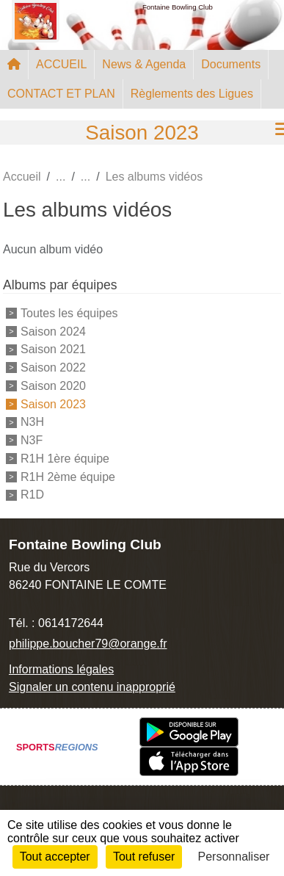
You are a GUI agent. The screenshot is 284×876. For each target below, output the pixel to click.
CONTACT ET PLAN (61, 93)
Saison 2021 (53, 349)
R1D (32, 494)
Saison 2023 (53, 403)
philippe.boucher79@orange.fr (88, 643)
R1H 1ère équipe (65, 458)
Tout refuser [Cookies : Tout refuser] (144, 856)
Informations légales (61, 669)
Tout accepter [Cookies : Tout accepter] (55, 856)
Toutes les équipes (69, 313)
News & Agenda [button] (144, 64)
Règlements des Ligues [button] (192, 93)
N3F (32, 440)
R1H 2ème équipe (68, 476)
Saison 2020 (53, 386)
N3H (32, 422)
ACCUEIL (61, 64)
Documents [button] (231, 64)
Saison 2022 (53, 367)
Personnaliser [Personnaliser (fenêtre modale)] (234, 856)
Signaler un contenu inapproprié (92, 687)
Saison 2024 (53, 331)
